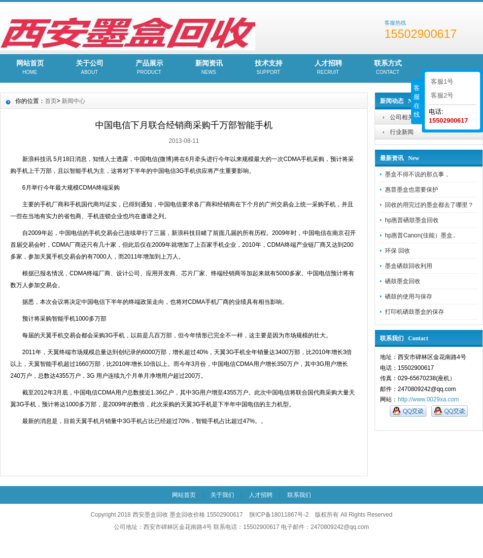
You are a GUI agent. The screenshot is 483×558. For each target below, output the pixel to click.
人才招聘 (328, 68)
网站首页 (30, 68)
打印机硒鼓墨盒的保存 (414, 311)
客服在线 (417, 101)
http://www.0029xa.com (428, 399)
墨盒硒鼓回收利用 (408, 266)
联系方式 (388, 68)
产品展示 (149, 68)
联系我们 (299, 495)
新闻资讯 (209, 68)
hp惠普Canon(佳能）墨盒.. (420, 235)
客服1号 (442, 81)
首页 (51, 101)
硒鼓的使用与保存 (408, 296)
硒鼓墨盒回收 (402, 281)
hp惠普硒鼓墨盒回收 (412, 220)
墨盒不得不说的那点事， (417, 174)
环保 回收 (397, 250)
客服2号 (442, 95)
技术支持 (268, 68)
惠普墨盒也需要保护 (411, 189)
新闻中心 (73, 101)
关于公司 (89, 68)
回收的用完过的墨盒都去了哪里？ (429, 204)
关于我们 (222, 495)
